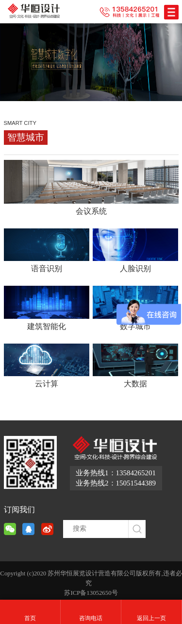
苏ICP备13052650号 (90, 592)
